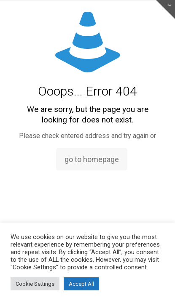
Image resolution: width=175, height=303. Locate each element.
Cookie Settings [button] (35, 284)
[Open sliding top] (165, 9)
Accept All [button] (81, 284)
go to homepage (92, 159)
